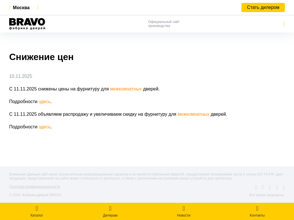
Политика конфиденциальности (34, 187)
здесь (45, 101)
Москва (21, 7)
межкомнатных (126, 88)
